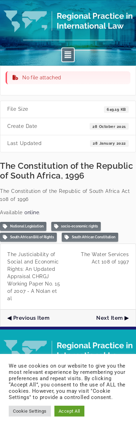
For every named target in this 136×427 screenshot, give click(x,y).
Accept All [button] (69, 411)
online (31, 212)
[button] (68, 55)
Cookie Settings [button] (30, 411)
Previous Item (31, 318)
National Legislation (23, 226)
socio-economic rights (76, 226)
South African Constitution (90, 237)
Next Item (109, 318)
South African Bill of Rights (28, 237)
